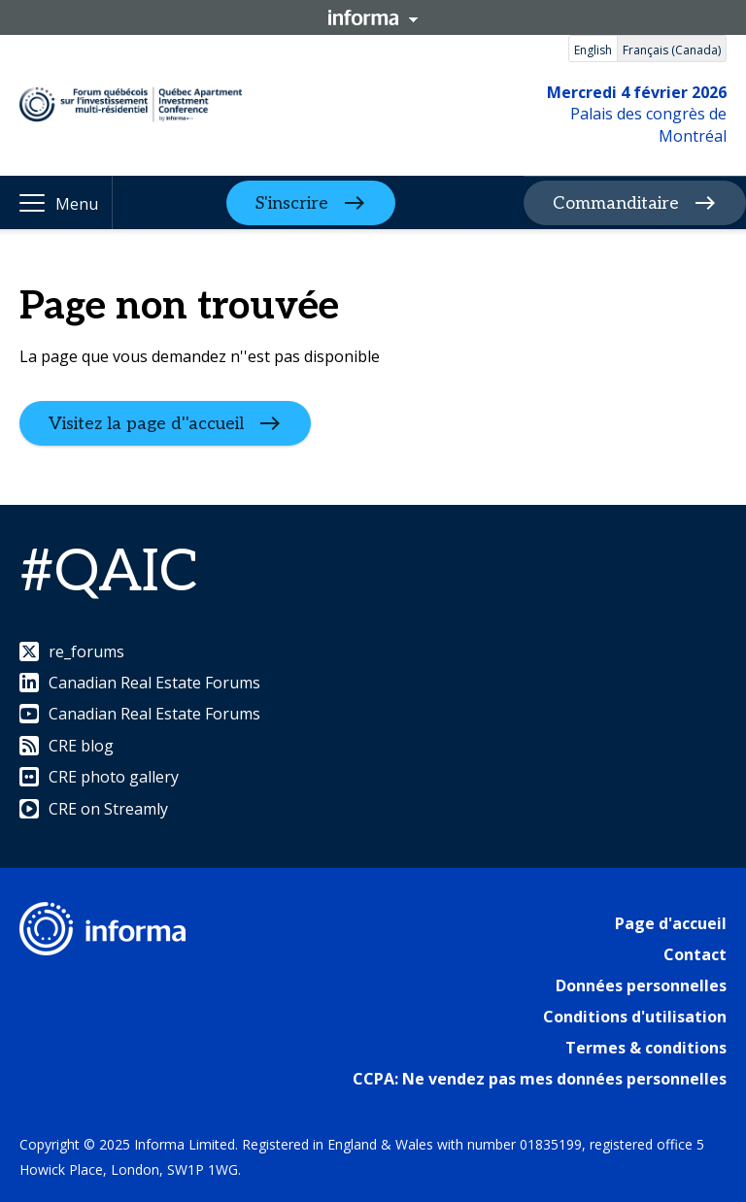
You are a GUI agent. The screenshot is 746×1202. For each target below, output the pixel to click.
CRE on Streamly (93, 808)
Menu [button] (76, 204)
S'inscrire (291, 202)
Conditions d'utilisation (635, 1016)
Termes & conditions (646, 1047)
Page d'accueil (671, 923)
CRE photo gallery (99, 776)
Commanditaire (616, 203)
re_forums (71, 651)
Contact (695, 954)
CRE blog (66, 745)
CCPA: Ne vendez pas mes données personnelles (540, 1078)
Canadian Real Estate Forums (139, 682)
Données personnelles (641, 985)
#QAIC (108, 573)
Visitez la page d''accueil (146, 424)
